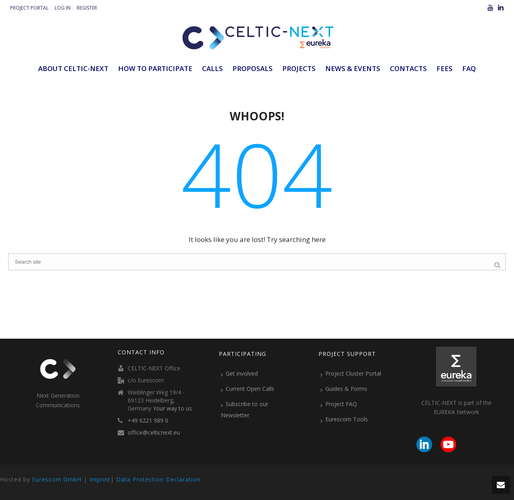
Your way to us (172, 408)
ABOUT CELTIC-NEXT (73, 68)
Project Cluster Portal (350, 374)
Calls (212, 68)
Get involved (239, 374)
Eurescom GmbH (57, 479)
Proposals (253, 68)
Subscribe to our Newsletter (244, 409)
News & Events (352, 68)
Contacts (408, 68)
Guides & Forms (343, 389)
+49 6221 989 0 (148, 420)
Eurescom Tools (344, 419)
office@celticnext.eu (154, 432)
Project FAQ (338, 404)
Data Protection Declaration (158, 479)
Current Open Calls (247, 389)
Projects (299, 68)
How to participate (155, 68)
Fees (444, 68)
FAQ (469, 68)
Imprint (99, 479)
